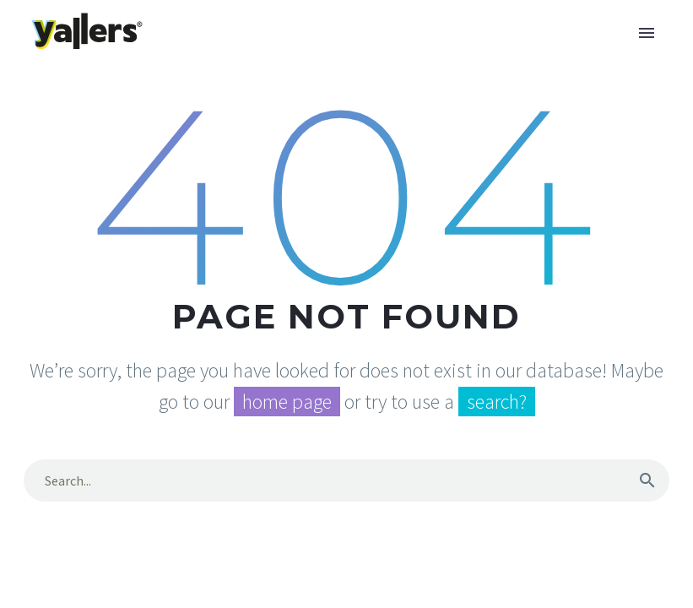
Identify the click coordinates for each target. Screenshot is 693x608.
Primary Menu (646, 33)
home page (287, 401)
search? (497, 401)
